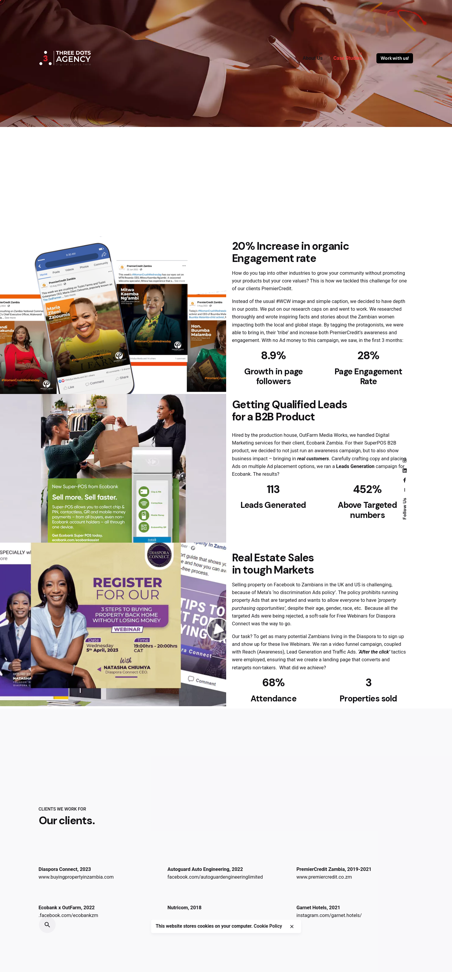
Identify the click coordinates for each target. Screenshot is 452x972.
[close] (292, 933)
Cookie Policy (268, 932)
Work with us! (395, 58)
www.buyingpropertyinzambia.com (76, 877)
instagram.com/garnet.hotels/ (329, 915)
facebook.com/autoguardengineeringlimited (215, 877)
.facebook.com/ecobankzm (68, 915)
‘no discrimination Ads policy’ (304, 592)
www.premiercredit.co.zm (324, 877)
